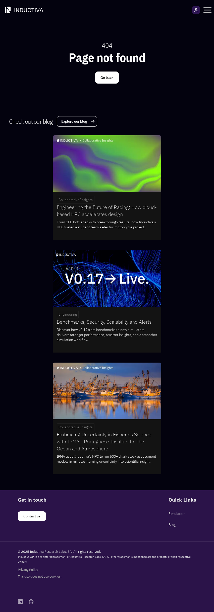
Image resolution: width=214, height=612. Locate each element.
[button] (207, 10)
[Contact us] (32, 516)
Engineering (68, 314)
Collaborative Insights (76, 199)
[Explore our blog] (77, 121)
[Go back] (107, 78)
